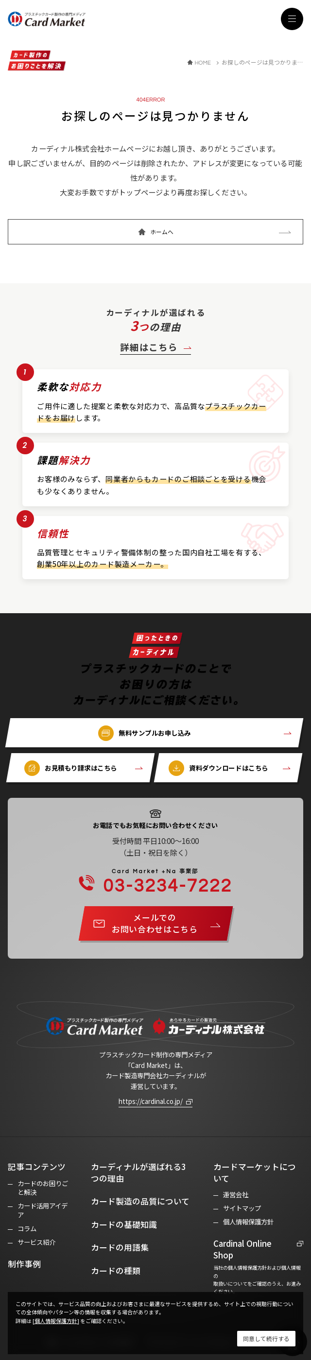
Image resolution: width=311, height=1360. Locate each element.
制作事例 (24, 1264)
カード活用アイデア (42, 1210)
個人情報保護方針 (248, 1221)
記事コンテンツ (37, 1166)
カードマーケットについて (254, 1172)
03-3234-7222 (161, 881)
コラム (26, 1228)
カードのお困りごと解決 (42, 1188)
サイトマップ (242, 1208)
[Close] (266, 1338)
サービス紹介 (36, 1242)
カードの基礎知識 (124, 1224)
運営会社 (235, 1194)
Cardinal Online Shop (242, 1249)
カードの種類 (115, 1270)
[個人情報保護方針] (56, 1321)
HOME (202, 63)
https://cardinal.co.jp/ (151, 1101)
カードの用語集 (120, 1247)
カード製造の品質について (140, 1201)
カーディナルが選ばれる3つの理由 (138, 1172)
